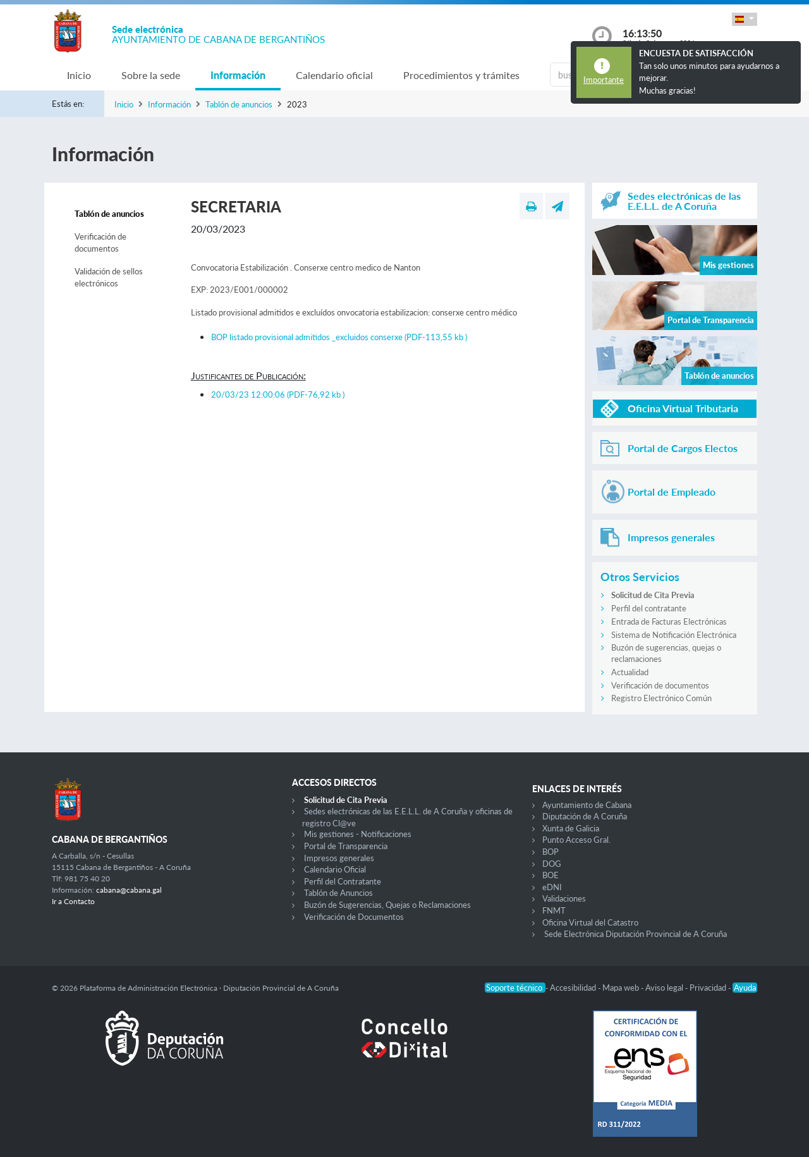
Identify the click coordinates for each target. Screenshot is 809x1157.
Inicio (79, 75)
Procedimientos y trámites (461, 75)
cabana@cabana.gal (129, 890)
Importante (603, 80)
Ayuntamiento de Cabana (586, 805)
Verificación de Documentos (354, 917)
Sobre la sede (150, 75)
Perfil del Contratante (342, 881)
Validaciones (564, 898)
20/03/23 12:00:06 (277, 394)
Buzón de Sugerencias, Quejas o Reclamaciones (387, 905)
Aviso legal (665, 988)
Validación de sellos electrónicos (109, 277)
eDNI (552, 887)
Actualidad (629, 672)
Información (237, 75)
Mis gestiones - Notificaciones (357, 834)
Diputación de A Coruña (584, 816)
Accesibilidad (574, 988)
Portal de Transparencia (345, 846)
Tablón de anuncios (238, 104)
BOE (550, 875)
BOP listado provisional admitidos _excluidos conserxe (339, 337)
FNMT (554, 910)
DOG (551, 864)
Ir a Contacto (73, 901)
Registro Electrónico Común (661, 698)
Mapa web (621, 988)
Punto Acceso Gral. (576, 840)
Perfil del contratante (648, 608)
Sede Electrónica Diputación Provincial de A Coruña (635, 934)
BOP (550, 852)
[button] (744, 19)
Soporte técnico (515, 988)
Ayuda (745, 988)
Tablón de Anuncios (338, 893)
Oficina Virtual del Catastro (590, 922)
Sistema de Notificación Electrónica (673, 635)
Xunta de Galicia (570, 828)
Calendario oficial (334, 75)
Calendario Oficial (335, 869)
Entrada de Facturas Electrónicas (669, 621)
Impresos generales (339, 858)
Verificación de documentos (100, 242)
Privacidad (709, 988)
